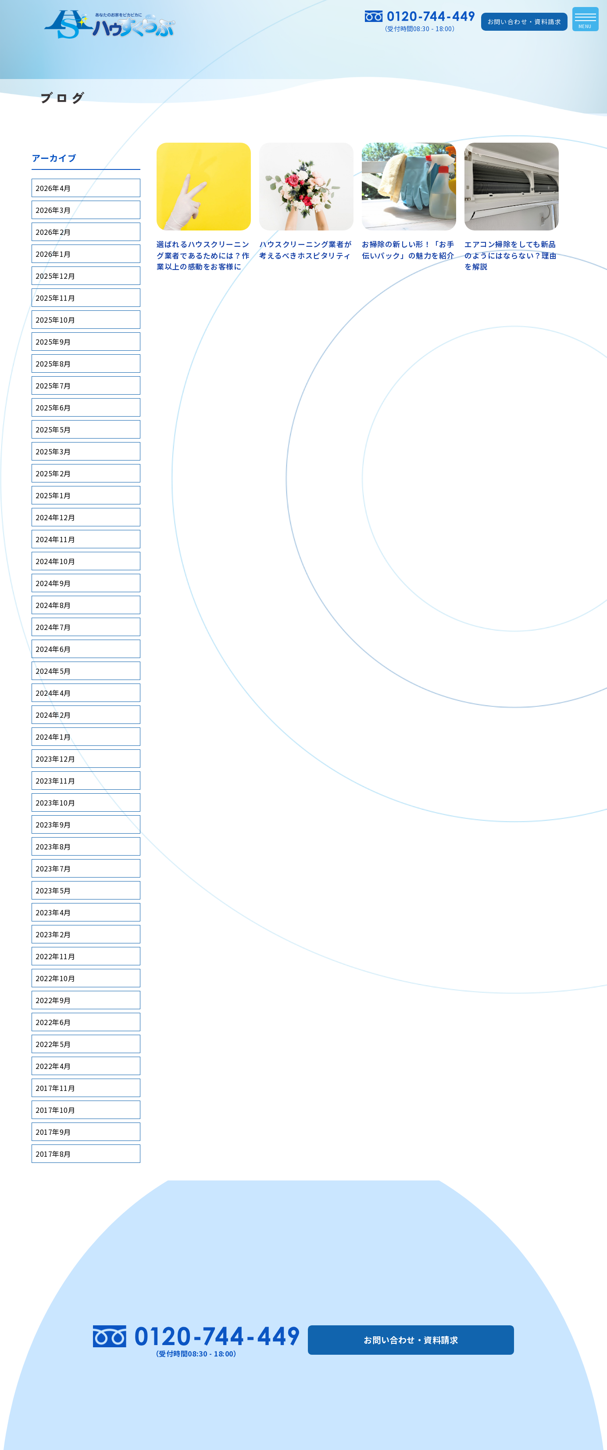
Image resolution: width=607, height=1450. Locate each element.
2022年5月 (53, 1044)
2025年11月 (55, 297)
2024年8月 (53, 605)
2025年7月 (53, 385)
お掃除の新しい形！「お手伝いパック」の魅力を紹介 (408, 249)
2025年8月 (53, 363)
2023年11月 (55, 780)
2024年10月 (55, 561)
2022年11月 (55, 956)
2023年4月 (53, 912)
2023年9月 (53, 824)
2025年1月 (53, 495)
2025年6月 (53, 407)
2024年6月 (53, 649)
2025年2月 (53, 473)
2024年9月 (53, 583)
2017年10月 (55, 1110)
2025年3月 (53, 451)
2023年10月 (55, 802)
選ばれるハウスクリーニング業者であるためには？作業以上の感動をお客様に (203, 255)
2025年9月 (53, 341)
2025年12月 (55, 275)
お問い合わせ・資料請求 (524, 21)
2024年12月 (55, 517)
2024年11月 (55, 539)
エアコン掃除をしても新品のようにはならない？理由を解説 (510, 255)
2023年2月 (53, 934)
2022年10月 (55, 978)
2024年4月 (53, 692)
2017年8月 (53, 1153)
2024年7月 (53, 627)
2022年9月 (53, 1000)
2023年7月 (53, 868)
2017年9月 (53, 1131)
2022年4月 (53, 1066)
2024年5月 (53, 671)
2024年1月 (53, 736)
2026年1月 (53, 253)
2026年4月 (53, 188)
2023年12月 (55, 758)
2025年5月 (53, 429)
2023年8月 (53, 846)
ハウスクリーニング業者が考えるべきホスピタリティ (305, 249)
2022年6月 (53, 1022)
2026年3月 (53, 210)
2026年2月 (53, 232)
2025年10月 (55, 319)
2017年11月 (55, 1088)
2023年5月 (53, 890)
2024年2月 (53, 714)
